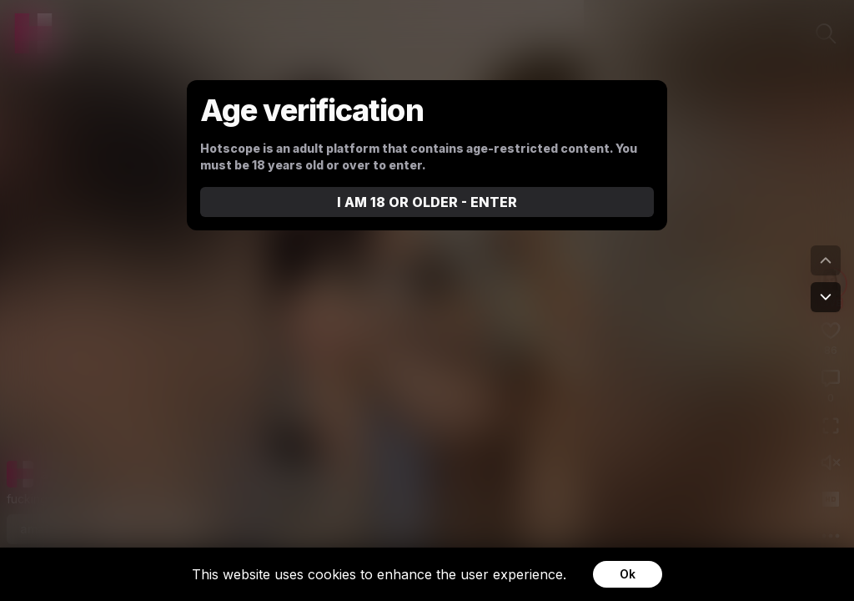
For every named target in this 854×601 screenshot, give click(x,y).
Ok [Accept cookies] (627, 574)
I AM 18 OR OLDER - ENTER (427, 202)
